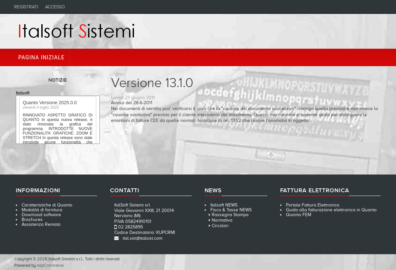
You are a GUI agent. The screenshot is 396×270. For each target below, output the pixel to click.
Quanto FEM (298, 214)
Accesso (55, 7)
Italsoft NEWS (224, 205)
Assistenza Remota (41, 224)
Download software (41, 214)
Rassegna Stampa (230, 214)
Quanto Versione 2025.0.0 (50, 103)
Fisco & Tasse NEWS (231, 209)
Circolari (220, 225)
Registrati (26, 7)
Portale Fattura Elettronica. (313, 205)
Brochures (32, 219)
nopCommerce (50, 265)
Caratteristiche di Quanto (47, 205)
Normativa (222, 220)
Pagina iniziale (41, 57)
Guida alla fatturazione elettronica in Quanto (331, 209)
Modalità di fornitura (42, 209)
